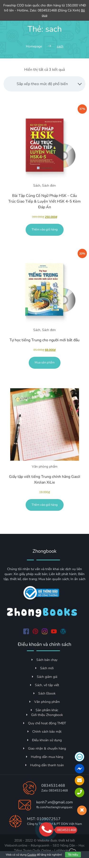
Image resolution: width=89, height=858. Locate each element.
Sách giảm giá (44, 676)
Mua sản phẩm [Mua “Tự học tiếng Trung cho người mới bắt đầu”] (45, 362)
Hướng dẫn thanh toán (44, 765)
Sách (36, 185)
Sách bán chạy (44, 660)
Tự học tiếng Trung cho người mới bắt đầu (44, 340)
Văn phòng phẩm (44, 466)
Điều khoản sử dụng (44, 740)
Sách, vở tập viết (44, 685)
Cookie (31, 855)
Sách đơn (49, 185)
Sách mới (44, 668)
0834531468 (53, 785)
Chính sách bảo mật (44, 731)
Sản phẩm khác (44, 710)
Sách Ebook (44, 693)
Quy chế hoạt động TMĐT (44, 723)
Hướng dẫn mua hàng (44, 757)
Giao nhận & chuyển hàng (44, 748)
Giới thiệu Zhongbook (44, 715)
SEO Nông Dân (64, 845)
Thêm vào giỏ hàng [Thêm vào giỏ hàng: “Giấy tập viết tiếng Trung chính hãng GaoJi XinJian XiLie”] (45, 505)
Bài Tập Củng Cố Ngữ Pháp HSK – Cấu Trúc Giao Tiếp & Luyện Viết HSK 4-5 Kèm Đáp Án (44, 201)
